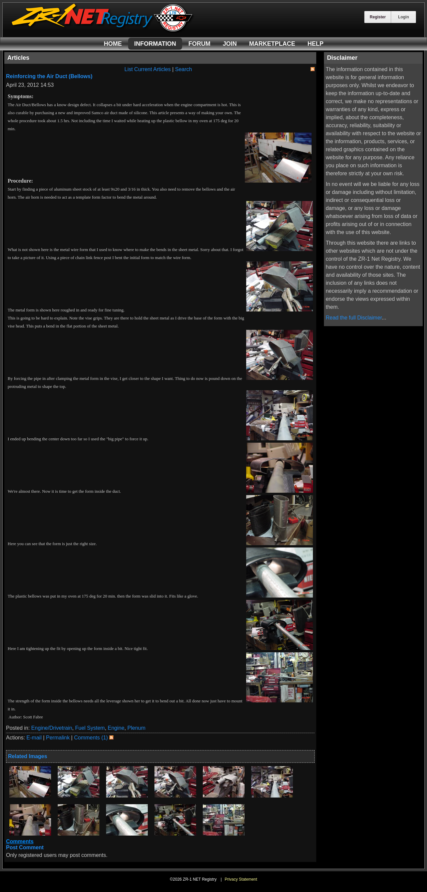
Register (378, 17)
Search (183, 69)
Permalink (58, 737)
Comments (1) (91, 737)
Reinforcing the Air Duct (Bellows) (49, 76)
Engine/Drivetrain (51, 728)
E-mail (33, 737)
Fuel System (90, 728)
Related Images (27, 756)
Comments (20, 841)
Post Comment (25, 847)
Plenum (136, 728)
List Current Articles (147, 69)
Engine (116, 728)
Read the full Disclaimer (354, 317)
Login (403, 17)
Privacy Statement (241, 879)
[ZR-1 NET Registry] (102, 31)
